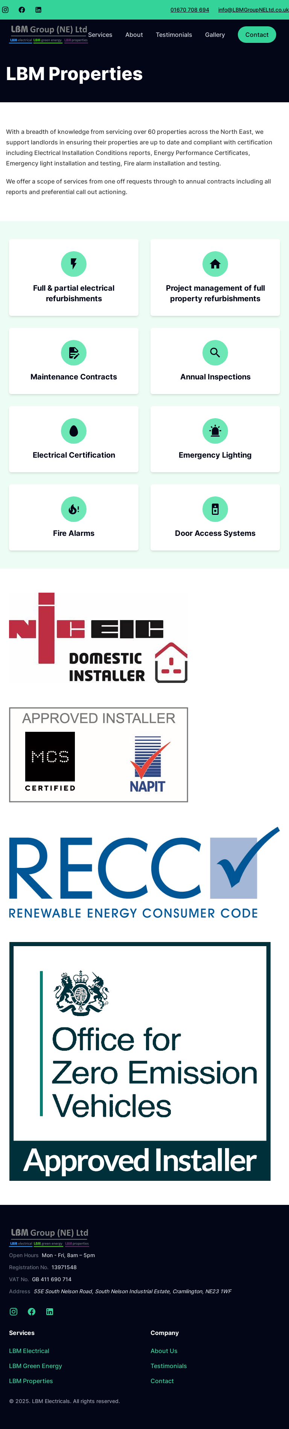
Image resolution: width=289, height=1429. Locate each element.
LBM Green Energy (35, 1366)
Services (100, 34)
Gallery (215, 34)
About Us (164, 1351)
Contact (257, 34)
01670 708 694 (189, 9)
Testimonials (174, 34)
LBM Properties (31, 1381)
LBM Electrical (29, 1351)
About (134, 34)
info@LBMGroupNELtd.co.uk (253, 9)
